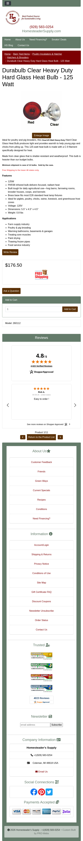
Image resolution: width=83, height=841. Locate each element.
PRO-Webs (43, 833)
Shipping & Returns (42, 554)
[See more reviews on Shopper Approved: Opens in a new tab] (45, 424)
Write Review (10, 252)
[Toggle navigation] (8, 3)
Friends (41, 471)
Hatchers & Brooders (18, 57)
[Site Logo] (41, 17)
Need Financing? (38, 39)
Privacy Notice (41, 564)
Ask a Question (11, 291)
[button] (8, 405)
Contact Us (23, 45)
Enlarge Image (41, 135)
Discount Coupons (41, 601)
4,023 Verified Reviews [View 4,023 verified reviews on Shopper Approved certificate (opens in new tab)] (41, 366)
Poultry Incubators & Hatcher (47, 54)
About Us (20, 39)
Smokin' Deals (59, 39)
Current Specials (41, 490)
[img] (41, 361)
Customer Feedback (41, 462)
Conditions (41, 509)
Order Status (41, 620)
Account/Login (41, 545)
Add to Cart (70, 309)
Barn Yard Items (21, 54)
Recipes (41, 500)
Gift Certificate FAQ (42, 592)
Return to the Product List (41, 437)
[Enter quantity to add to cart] (33, 309)
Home (7, 39)
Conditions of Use (41, 573)
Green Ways (41, 481)
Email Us (41, 771)
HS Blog (8, 45)
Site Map (41, 582)
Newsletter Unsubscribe (41, 611)
